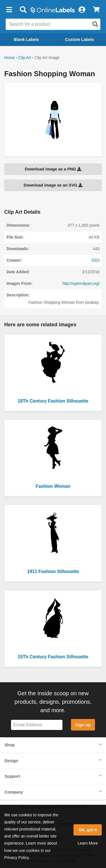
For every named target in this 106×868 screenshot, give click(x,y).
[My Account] (82, 10)
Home (9, 57)
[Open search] (95, 24)
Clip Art (24, 57)
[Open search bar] (23, 10)
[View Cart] (96, 10)
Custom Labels (79, 39)
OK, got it (88, 830)
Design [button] (11, 760)
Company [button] (14, 792)
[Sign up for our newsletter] (36, 725)
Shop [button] (10, 745)
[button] (9, 10)
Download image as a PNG (53, 169)
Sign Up (82, 725)
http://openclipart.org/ (80, 283)
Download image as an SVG (53, 185)
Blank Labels (26, 39)
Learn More (87, 843)
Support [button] (12, 776)
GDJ (95, 260)
